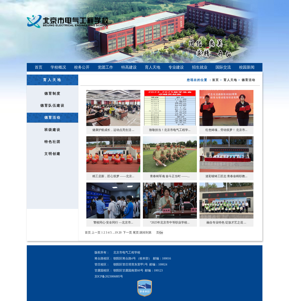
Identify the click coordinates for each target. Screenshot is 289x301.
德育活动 (52, 117)
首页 (38, 67)
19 (116, 232)
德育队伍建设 (52, 105)
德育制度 (52, 93)
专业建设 (176, 67)
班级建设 (52, 130)
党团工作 (105, 67)
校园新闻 (247, 67)
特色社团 (52, 142)
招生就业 (199, 67)
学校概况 (58, 67)
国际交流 (223, 67)
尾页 (136, 232)
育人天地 (152, 67)
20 (119, 232)
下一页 (127, 232)
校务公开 (82, 67)
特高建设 (129, 67)
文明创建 (52, 154)
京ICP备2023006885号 (108, 276)
